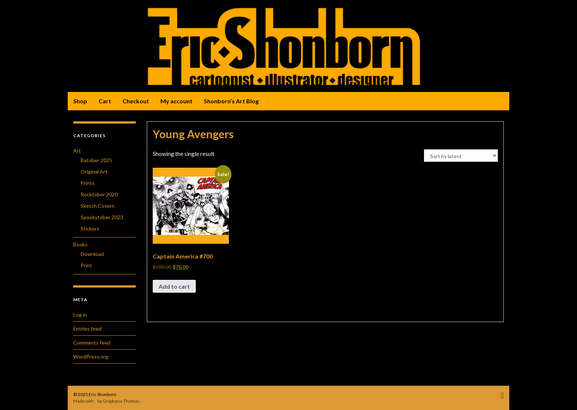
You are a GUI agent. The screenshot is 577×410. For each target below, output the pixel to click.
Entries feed (87, 328)
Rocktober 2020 (99, 194)
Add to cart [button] (174, 286)
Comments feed (91, 342)
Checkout (136, 100)
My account (176, 100)
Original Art (94, 171)
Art (77, 150)
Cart (105, 100)
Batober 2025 (96, 160)
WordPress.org (90, 356)
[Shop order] (461, 155)
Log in (80, 314)
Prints (88, 183)
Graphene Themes (121, 401)
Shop (80, 100)
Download (92, 254)
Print (86, 265)
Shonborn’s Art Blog (231, 100)
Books (80, 244)
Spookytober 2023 (102, 217)
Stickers (90, 228)
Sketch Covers (97, 206)
